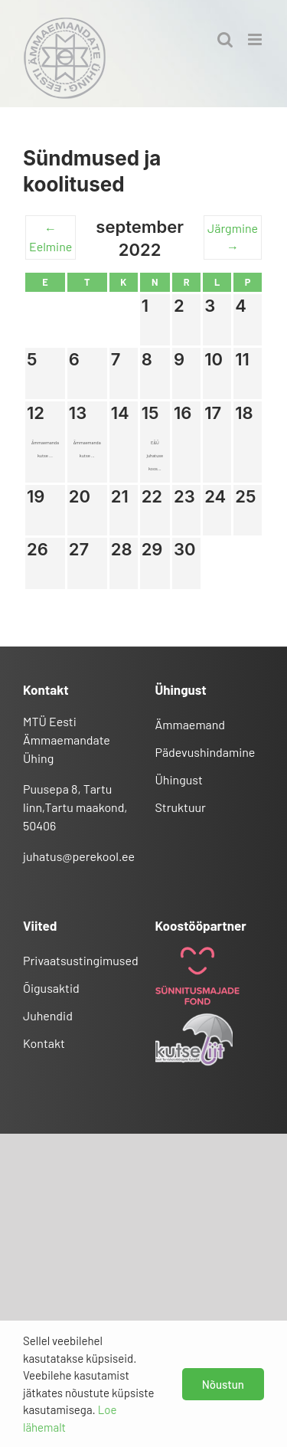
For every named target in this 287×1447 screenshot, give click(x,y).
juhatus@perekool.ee (79, 856)
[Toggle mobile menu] (256, 39)
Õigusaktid (51, 987)
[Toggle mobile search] (225, 39)
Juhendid (48, 1015)
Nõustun (223, 1384)
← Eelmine (50, 237)
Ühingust (179, 779)
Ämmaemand (190, 724)
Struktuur (180, 807)
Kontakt (44, 1043)
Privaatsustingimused (77, 960)
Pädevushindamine (205, 752)
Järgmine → (232, 237)
